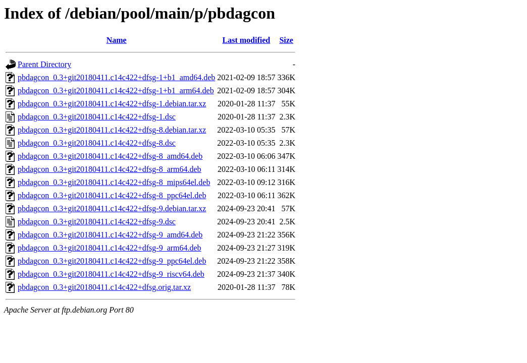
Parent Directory (44, 64)
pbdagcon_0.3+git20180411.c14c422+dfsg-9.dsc (97, 221)
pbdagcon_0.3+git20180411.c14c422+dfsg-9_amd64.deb (110, 234)
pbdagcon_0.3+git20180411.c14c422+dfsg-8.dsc (97, 143)
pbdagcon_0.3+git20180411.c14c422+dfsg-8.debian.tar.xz (112, 130)
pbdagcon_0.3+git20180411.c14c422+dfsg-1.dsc (97, 116)
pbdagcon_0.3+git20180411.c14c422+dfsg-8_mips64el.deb (114, 182)
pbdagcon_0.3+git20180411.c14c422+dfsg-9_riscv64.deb (111, 274)
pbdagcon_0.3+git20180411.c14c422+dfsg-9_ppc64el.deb (112, 261)
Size (286, 40)
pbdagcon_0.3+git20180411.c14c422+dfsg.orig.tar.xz (104, 287)
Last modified (247, 40)
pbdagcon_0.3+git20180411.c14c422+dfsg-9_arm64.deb (109, 248)
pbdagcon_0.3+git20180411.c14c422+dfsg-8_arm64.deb (109, 169)
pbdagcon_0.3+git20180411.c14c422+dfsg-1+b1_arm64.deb (116, 90)
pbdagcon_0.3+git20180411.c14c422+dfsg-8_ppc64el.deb (112, 195)
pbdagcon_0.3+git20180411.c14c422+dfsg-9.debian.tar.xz (112, 208)
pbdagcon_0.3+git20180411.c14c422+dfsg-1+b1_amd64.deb (116, 77)
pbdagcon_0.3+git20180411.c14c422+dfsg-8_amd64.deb (110, 156)
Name (117, 40)
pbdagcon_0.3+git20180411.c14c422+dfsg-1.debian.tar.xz (112, 103)
